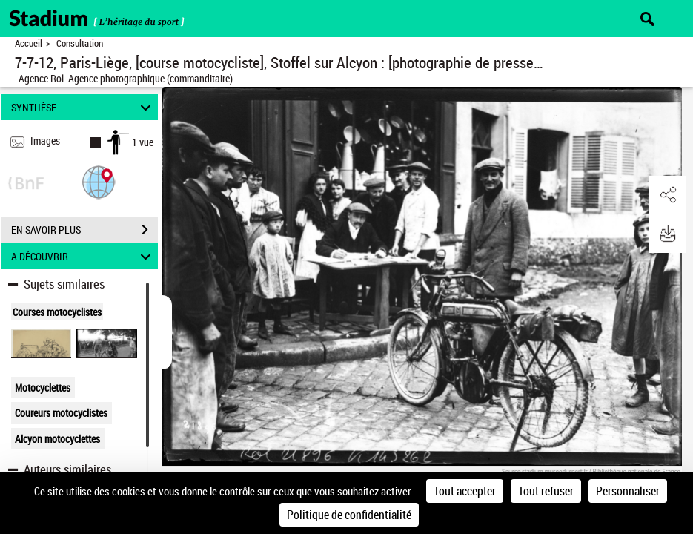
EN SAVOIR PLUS (84, 230)
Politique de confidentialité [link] (349, 515)
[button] (98, 181)
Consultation (79, 43)
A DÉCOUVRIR (83, 256)
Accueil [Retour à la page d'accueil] (28, 43)
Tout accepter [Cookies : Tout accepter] (465, 491)
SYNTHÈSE (83, 107)
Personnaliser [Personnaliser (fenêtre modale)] (628, 491)
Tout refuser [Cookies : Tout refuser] (546, 491)
